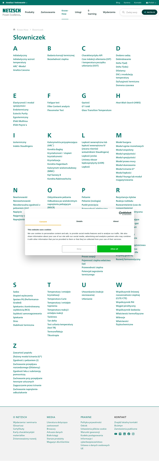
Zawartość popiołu (22, 352)
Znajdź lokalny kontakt (126, 422)
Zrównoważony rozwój (24, 438)
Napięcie (17, 211)
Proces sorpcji (88, 256)
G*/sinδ (86, 106)
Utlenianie (87, 298)
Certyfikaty (18, 428)
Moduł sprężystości (125, 153)
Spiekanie (18, 317)
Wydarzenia (109, 12)
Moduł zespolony (125, 149)
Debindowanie (123, 59)
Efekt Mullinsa (20, 121)
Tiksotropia (53, 335)
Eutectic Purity (20, 113)
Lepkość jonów (89, 155)
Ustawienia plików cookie (93, 428)
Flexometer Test (55, 110)
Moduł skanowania (125, 164)
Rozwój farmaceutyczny (128, 259)
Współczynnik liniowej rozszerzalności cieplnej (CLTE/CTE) (128, 295)
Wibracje (120, 317)
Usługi (78, 12)
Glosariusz (18, 425)
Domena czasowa (125, 85)
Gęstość (86, 102)
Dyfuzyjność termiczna (127, 81)
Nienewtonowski (22, 200)
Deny (79, 249)
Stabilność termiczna (23, 324)
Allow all (114, 249)
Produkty (29, 12)
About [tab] (116, 221)
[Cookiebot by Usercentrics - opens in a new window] (120, 213)
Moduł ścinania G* (125, 168)
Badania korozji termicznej (60, 55)
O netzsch (20, 417)
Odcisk (84, 425)
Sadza (16, 291)
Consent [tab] (43, 222)
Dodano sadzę (123, 55)
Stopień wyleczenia (23, 295)
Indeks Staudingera (23, 145)
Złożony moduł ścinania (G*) (27, 356)
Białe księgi (52, 435)
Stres (15, 321)
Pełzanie (86, 197)
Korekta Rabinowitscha (59, 178)
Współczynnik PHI (125, 302)
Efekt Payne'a (20, 124)
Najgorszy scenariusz (23, 215)
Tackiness (52, 316)
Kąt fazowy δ (54, 174)
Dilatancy (121, 70)
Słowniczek (37, 29)
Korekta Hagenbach (57, 163)
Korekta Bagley (55, 149)
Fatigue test (53, 102)
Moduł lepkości (123, 172)
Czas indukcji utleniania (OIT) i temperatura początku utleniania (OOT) (96, 62)
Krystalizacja (53, 160)
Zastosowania (48, 12)
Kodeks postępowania (92, 435)
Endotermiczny (21, 109)
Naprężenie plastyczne (24, 219)
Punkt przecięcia (90, 204)
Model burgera (123, 142)
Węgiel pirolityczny (126, 305)
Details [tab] (80, 221)
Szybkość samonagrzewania (27, 313)
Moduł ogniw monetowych (130, 145)
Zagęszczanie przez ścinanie (27, 385)
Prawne (86, 417)
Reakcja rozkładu (124, 200)
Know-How (65, 12)
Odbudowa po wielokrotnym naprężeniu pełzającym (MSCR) (62, 204)
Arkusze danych (55, 431)
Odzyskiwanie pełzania (59, 197)
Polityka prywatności (91, 422)
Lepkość (86, 166)
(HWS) (128, 102)
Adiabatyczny (20, 55)
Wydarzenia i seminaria (25, 422)
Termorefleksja (55, 331)
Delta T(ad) (121, 62)
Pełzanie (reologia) (91, 200)
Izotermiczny (19, 142)
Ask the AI (149, 12)
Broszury (51, 428)
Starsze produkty (55, 438)
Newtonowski (20, 197)
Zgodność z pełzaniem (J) (25, 360)
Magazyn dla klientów (58, 441)
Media (51, 417)
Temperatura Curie (56, 298)
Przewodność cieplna (92, 267)
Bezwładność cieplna (58, 59)
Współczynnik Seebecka (128, 309)
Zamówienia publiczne (125, 428)
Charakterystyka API (92, 55)
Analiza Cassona (21, 69)
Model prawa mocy (126, 161)
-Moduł (19, 66)
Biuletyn (118, 425)
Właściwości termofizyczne (130, 313)
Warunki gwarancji (90, 431)
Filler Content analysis (58, 106)
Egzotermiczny (20, 117)
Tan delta (52, 320)
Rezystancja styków (126, 197)
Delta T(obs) (122, 66)
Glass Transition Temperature (96, 110)
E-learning (92, 12)
